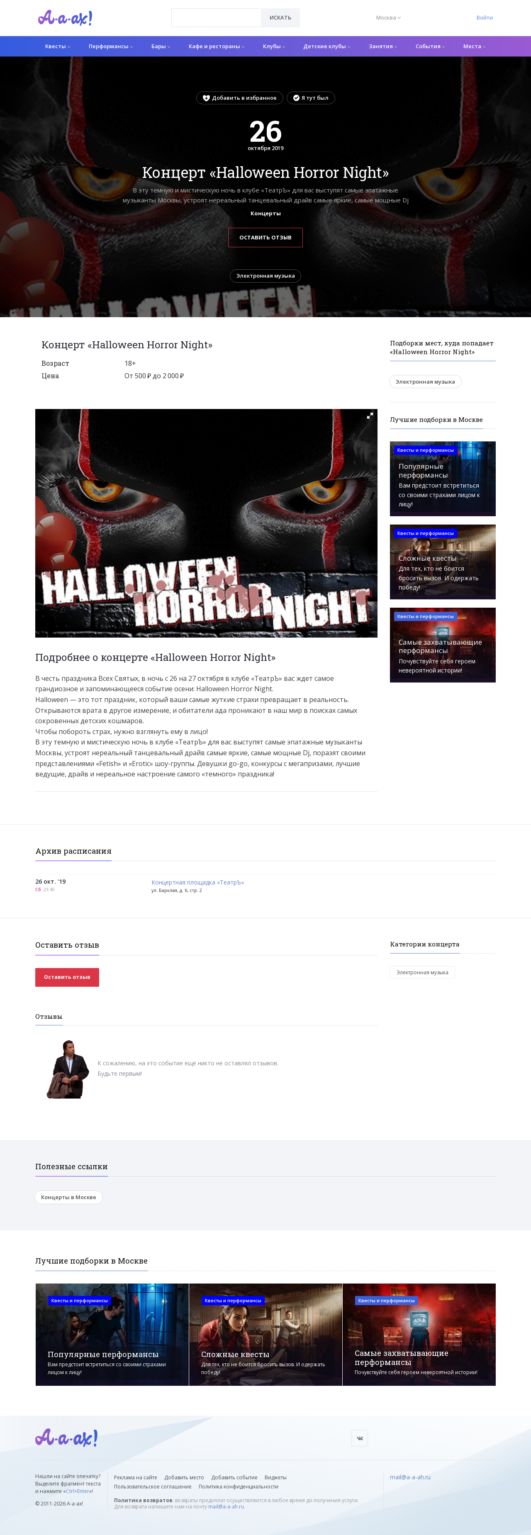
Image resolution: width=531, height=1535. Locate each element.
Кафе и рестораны (216, 46)
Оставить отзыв (265, 237)
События (430, 46)
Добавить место (184, 1477)
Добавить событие (234, 1477)
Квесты (57, 46)
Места (474, 46)
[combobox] (216, 17)
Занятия (383, 46)
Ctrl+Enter (77, 1491)
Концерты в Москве (68, 1197)
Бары (160, 46)
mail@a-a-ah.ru (226, 1506)
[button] (370, 416)
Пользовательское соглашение (153, 1486)
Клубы (274, 46)
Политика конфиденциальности (238, 1486)
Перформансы (111, 46)
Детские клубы (326, 46)
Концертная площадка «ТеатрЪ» (197, 883)
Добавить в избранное (240, 97)
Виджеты (276, 1477)
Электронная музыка (265, 276)
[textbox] (216, 12)
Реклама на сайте (135, 1477)
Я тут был (311, 97)
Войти (485, 17)
